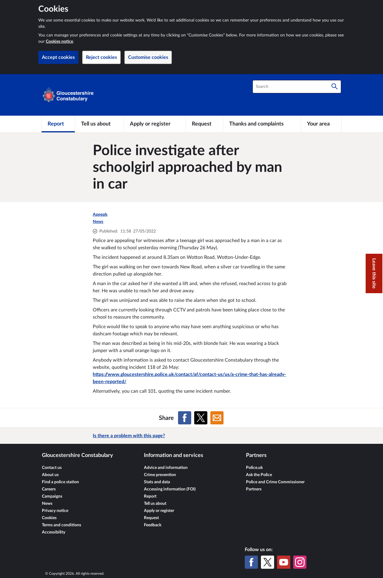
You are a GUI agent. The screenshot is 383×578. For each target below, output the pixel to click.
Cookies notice (59, 41)
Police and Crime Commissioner (275, 482)
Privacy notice (55, 511)
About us (50, 475)
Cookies (49, 518)
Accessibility (53, 532)
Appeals (100, 214)
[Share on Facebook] (184, 417)
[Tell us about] (99, 124)
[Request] (204, 124)
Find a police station (60, 482)
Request (151, 518)
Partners (254, 489)
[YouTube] (283, 562)
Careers (49, 489)
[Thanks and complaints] (262, 124)
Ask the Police (259, 475)
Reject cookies (101, 57)
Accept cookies (58, 57)
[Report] (58, 124)
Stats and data (157, 482)
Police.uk (254, 468)
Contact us (52, 468)
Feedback (152, 525)
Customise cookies (148, 57)
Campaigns (52, 496)
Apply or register (159, 511)
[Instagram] (299, 562)
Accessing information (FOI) (170, 489)
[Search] (334, 86)
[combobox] (297, 86)
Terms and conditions (61, 525)
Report (150, 496)
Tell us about (155, 503)
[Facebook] (251, 562)
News (98, 222)
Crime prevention (160, 475)
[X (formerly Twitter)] (267, 562)
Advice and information (166, 468)
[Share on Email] (217, 417)
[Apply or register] (154, 124)
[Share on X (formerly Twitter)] (200, 417)
